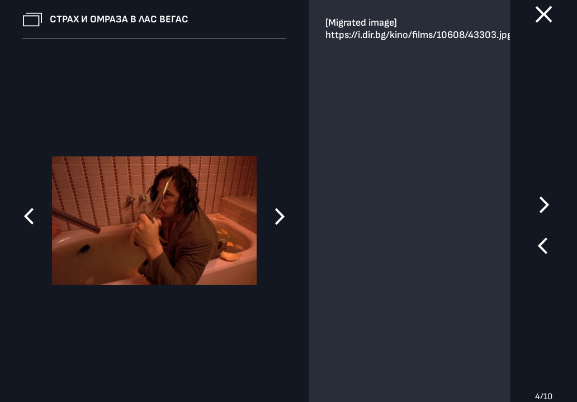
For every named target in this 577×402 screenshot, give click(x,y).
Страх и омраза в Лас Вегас (119, 19)
